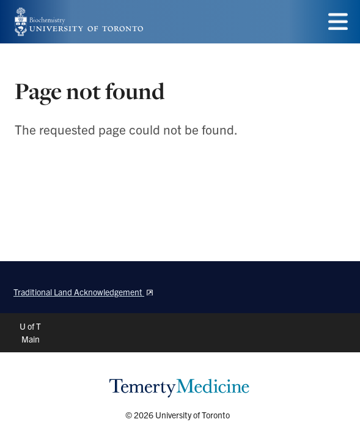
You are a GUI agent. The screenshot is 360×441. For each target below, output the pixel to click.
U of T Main (30, 332)
